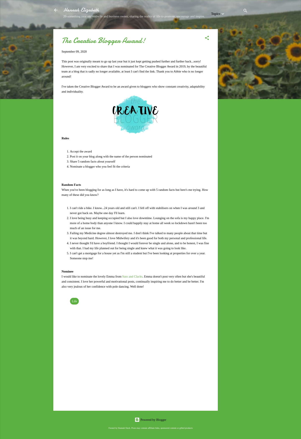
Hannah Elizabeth (81, 9)
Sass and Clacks (132, 276)
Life (74, 301)
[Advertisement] (234, 92)
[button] (206, 38)
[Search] (245, 11)
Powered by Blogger (150, 419)
